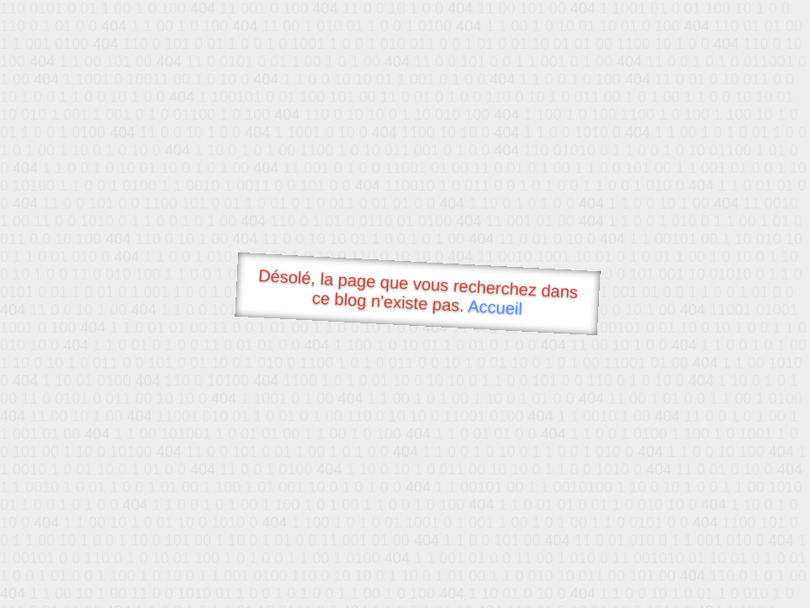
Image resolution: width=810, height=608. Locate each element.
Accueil (495, 307)
